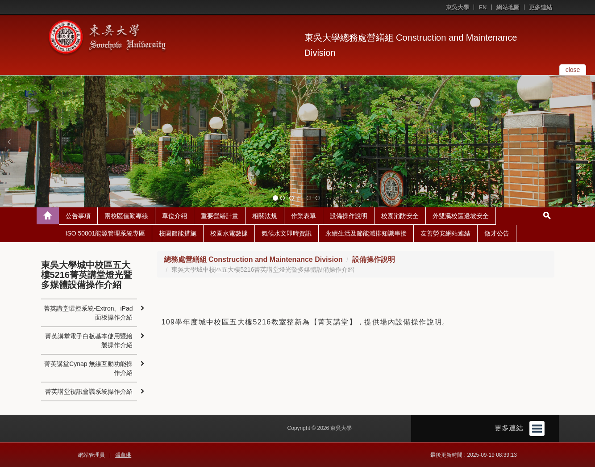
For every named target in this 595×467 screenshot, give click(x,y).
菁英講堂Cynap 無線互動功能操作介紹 (88, 368)
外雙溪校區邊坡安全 (461, 215)
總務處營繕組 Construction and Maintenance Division (253, 259)
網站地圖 (508, 7)
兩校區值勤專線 (126, 215)
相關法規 (264, 215)
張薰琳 (123, 455)
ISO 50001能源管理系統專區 (106, 233)
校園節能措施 (177, 233)
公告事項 (78, 215)
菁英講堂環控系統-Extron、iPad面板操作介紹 (88, 313)
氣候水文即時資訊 (287, 233)
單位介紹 (174, 215)
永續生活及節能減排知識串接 (366, 233)
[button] (9, 141)
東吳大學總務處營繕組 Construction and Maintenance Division (410, 45)
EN (482, 7)
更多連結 (540, 7)
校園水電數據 (229, 233)
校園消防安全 (400, 215)
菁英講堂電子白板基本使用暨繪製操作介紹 (89, 340)
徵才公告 (496, 233)
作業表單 (303, 215)
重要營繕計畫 (219, 215)
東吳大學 (457, 7)
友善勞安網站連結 (445, 233)
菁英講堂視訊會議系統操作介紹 (89, 391)
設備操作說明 (348, 215)
